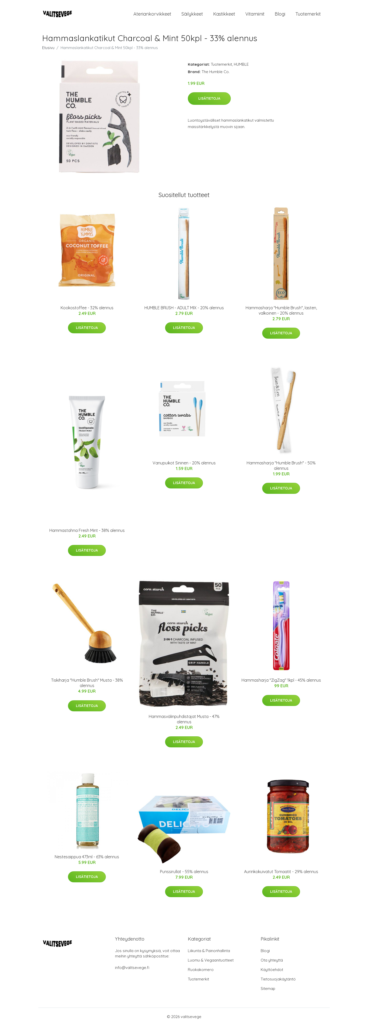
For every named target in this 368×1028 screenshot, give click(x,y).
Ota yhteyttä (272, 962)
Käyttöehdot (272, 972)
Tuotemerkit (308, 15)
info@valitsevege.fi (132, 970)
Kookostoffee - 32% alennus (87, 310)
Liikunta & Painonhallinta (209, 953)
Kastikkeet (224, 15)
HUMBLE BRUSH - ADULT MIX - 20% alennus (184, 310)
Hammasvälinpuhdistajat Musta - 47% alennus (184, 721)
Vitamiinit (254, 15)
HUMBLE (241, 66)
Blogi (280, 15)
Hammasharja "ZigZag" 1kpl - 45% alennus (281, 683)
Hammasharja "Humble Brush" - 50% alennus (281, 468)
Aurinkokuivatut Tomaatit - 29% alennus (281, 874)
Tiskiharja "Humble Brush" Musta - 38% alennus (87, 685)
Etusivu (48, 50)
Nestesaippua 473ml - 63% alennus (87, 859)
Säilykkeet (192, 15)
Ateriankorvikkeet (152, 15)
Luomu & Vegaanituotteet (211, 962)
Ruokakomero (201, 972)
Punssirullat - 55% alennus (184, 874)
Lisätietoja (209, 101)
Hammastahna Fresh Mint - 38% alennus (87, 532)
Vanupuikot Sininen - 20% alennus (184, 465)
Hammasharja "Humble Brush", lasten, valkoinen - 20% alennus (281, 313)
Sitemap (268, 991)
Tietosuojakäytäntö (278, 981)
